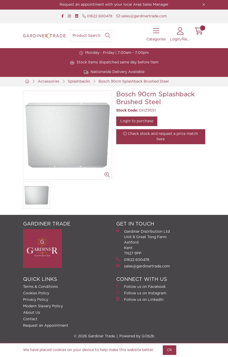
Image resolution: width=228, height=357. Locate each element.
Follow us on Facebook (141, 286)
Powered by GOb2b (136, 336)
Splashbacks (79, 81)
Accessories (48, 81)
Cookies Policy (36, 293)
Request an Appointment (45, 325)
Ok (169, 350)
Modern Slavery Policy (43, 306)
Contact (30, 319)
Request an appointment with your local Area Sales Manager (114, 4)
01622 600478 (97, 16)
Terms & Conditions (40, 287)
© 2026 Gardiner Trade (94, 336)
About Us (31, 313)
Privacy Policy (35, 300)
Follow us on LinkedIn (140, 299)
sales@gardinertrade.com (141, 16)
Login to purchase (136, 121)
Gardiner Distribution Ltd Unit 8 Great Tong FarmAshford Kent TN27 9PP (143, 242)
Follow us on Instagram (141, 293)
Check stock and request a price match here (160, 136)
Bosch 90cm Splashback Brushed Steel (134, 81)
